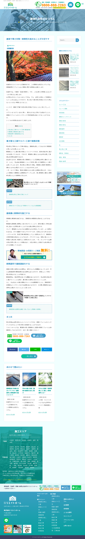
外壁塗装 (41, 531)
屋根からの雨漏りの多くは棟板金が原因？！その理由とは (74, 83)
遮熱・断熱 (10, 48)
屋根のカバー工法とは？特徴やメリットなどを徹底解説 (25, 205)
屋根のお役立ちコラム (32, 22)
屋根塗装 (41, 515)
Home (20, 22)
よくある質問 (67, 512)
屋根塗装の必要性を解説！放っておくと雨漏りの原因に (25, 309)
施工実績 (53, 494)
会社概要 (66, 505)
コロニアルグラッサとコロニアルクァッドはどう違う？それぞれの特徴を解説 (74, 70)
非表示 (20, 126)
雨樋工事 (41, 525)
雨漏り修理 (41, 512)
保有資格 (66, 508)
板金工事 (41, 523)
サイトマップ (67, 516)
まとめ (9, 136)
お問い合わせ (67, 525)
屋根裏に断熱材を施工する (15, 131)
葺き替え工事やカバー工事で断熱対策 (18, 129)
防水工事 (41, 528)
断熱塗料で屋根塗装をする (15, 134)
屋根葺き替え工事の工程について (18, 194)
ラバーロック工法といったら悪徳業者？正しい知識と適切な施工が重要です (74, 57)
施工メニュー (41, 499)
